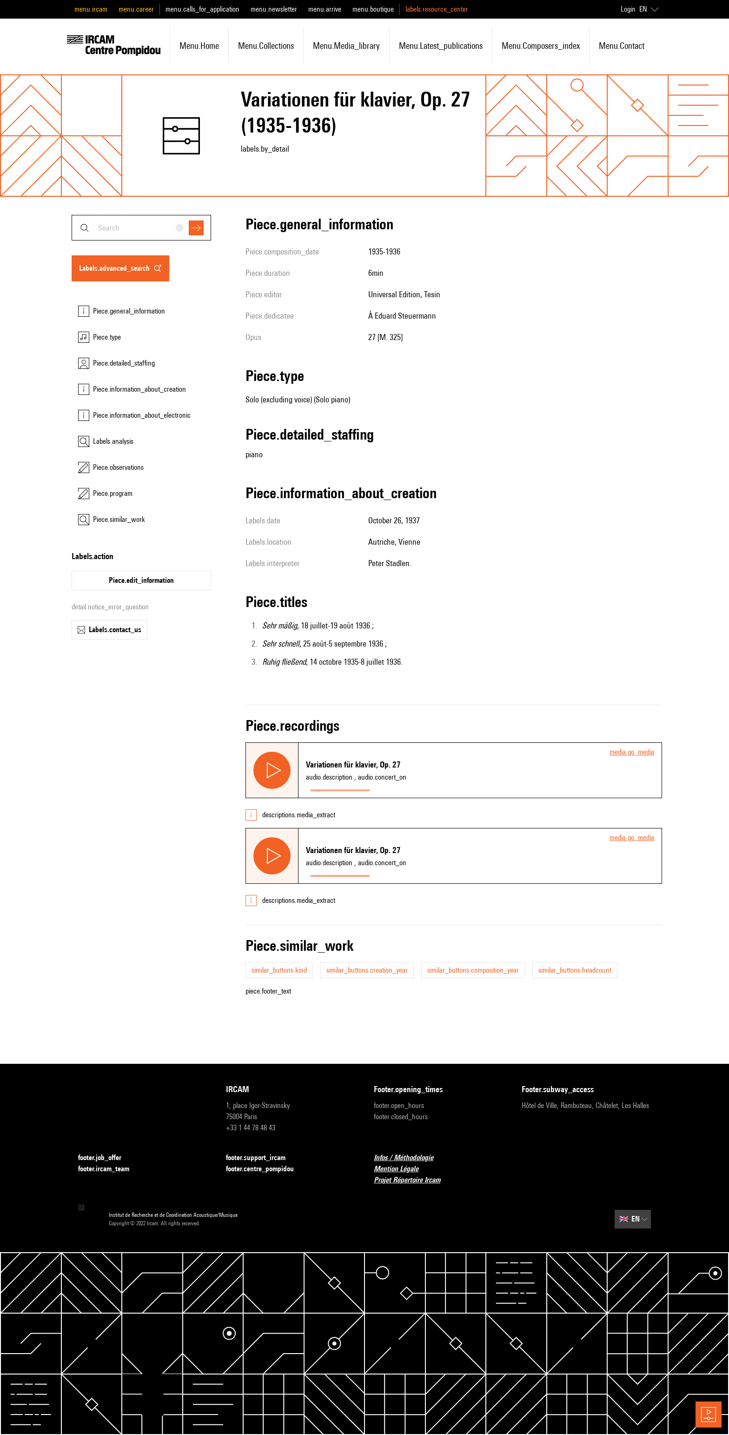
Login (628, 9)
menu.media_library (346, 45)
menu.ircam (90, 9)
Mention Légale (402, 1169)
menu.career (136, 9)
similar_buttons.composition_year (473, 970)
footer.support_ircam (261, 1158)
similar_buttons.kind (279, 970)
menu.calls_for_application (202, 9)
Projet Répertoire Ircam (412, 1180)
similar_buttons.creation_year (367, 970)
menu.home (199, 45)
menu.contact (621, 45)
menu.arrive (324, 9)
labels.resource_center (436, 9)
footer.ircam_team (109, 1169)
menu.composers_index (541, 45)
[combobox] (141, 227)
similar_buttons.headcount (574, 970)
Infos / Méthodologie (409, 1158)
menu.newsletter (274, 9)
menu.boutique (373, 9)
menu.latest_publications (441, 45)
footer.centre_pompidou (265, 1169)
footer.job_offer (105, 1158)
